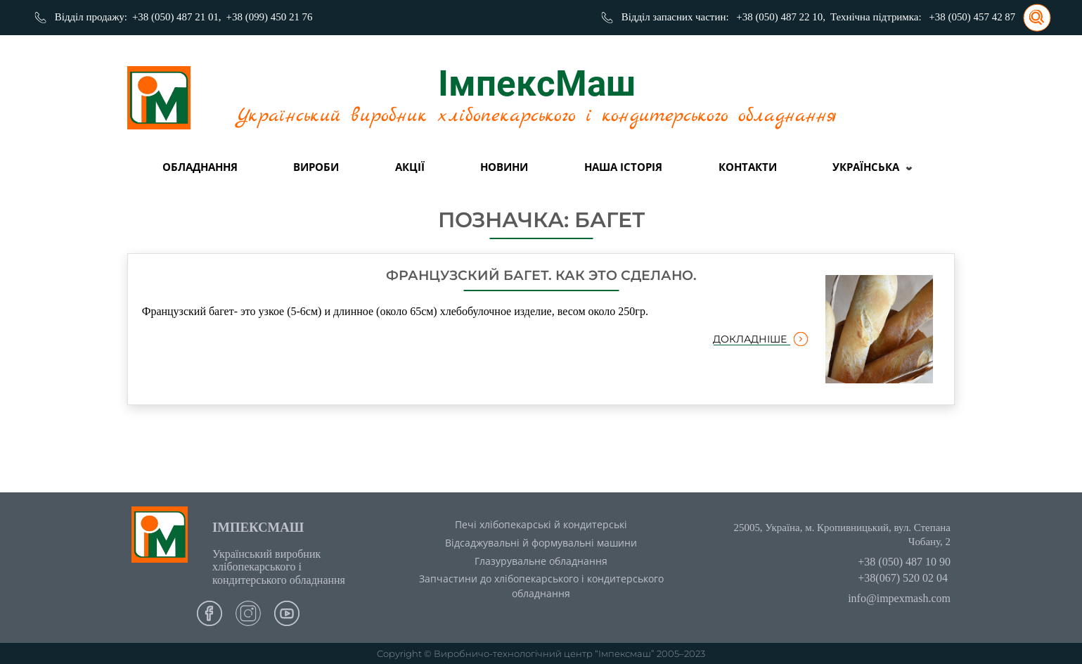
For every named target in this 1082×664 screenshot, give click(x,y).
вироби (316, 167)
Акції (410, 167)
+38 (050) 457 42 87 (972, 17)
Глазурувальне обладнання (541, 561)
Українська (865, 167)
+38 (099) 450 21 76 (269, 17)
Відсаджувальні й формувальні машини (541, 542)
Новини (504, 167)
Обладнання (200, 167)
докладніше (760, 339)
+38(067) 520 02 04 (903, 578)
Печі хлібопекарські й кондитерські (541, 524)
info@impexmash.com (899, 598)
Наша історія (623, 167)
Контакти (748, 167)
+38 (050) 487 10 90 (904, 562)
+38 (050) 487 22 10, (780, 17)
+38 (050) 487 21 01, (176, 17)
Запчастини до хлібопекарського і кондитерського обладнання (541, 586)
